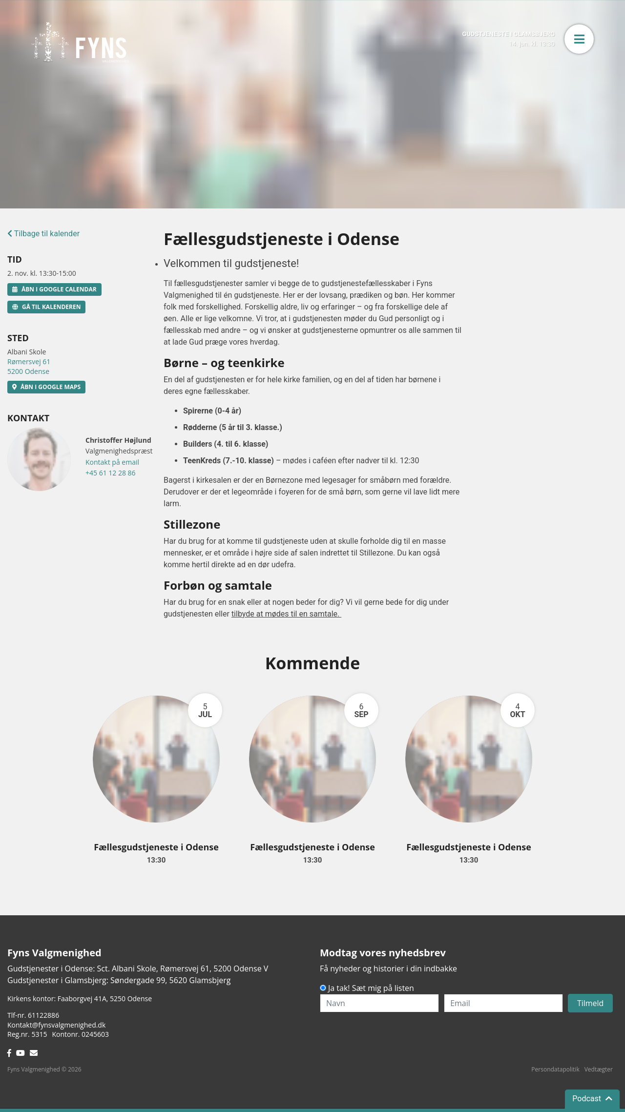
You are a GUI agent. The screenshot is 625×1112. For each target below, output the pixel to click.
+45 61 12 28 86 (110, 472)
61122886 (43, 1015)
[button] (579, 39)
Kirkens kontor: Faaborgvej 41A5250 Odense (79, 998)
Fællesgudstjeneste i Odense (156, 847)
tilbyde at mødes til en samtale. (286, 613)
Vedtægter (598, 1069)
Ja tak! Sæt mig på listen (371, 988)
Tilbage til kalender (43, 233)
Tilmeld (590, 1003)
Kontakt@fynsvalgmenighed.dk (56, 1025)
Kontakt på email (112, 462)
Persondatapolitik (555, 1069)
